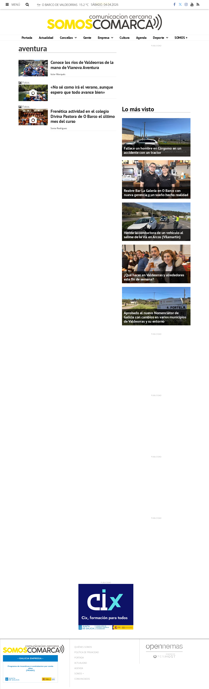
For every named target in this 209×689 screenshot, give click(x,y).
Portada (27, 38)
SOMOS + (181, 38)
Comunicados (82, 678)
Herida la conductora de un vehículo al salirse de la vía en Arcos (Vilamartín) (153, 234)
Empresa (104, 38)
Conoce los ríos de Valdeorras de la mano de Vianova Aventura (82, 65)
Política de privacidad (86, 652)
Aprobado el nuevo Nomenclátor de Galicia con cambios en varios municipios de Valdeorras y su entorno (155, 317)
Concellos (67, 38)
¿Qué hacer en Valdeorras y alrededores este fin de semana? (154, 277)
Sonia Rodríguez (59, 128)
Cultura (124, 38)
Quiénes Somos (83, 647)
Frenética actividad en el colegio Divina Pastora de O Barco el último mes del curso (83, 116)
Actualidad (46, 38)
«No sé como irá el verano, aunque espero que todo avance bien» (82, 89)
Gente (87, 38)
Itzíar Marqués (58, 74)
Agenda (141, 38)
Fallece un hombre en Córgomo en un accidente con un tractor (152, 150)
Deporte (159, 38)
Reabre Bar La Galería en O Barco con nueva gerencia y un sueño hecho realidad (156, 192)
